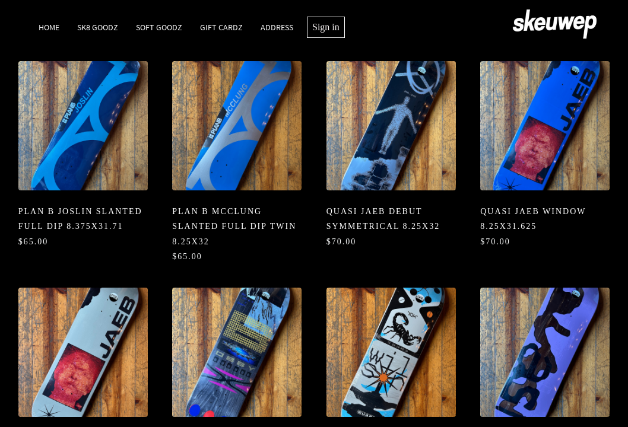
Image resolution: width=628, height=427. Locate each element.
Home (49, 27)
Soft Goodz (159, 27)
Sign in (326, 27)
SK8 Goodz (97, 27)
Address (277, 27)
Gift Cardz (221, 27)
